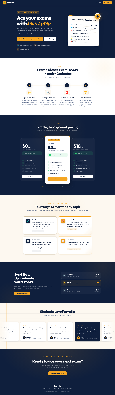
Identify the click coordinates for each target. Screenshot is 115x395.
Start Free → (107, 2)
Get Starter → (57, 179)
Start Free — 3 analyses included (29, 39)
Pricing (45, 388)
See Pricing (50, 39)
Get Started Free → (22, 293)
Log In (99, 2)
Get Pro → (83, 176)
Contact (69, 388)
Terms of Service (61, 388)
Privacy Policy (52, 388)
